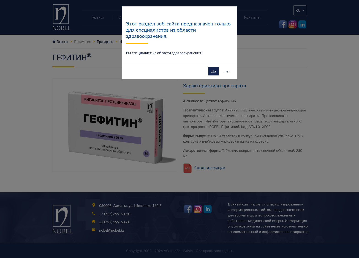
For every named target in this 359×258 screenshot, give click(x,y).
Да (213, 71)
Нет (227, 71)
